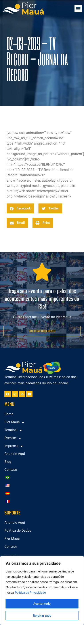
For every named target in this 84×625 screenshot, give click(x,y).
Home (8, 414)
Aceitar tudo (42, 603)
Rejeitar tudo (42, 615)
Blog (7, 462)
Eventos (12, 438)
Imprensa (13, 446)
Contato (10, 470)
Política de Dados (17, 531)
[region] (42, 590)
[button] (78, 8)
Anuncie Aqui (14, 454)
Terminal (13, 430)
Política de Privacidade (30, 592)
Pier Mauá (14, 422)
